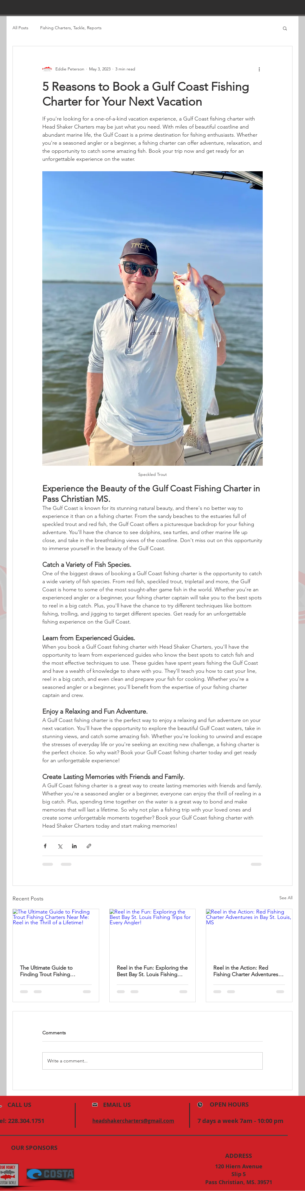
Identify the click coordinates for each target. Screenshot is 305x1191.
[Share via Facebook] (45, 846)
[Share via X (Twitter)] (60, 846)
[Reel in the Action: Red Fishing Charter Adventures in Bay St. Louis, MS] (249, 933)
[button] (285, 28)
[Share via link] (89, 846)
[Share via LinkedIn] (74, 846)
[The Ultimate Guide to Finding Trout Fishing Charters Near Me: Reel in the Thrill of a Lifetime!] (56, 933)
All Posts (20, 27)
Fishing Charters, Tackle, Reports (71, 27)
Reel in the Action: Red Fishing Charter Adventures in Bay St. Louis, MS (248, 971)
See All (285, 897)
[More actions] (259, 68)
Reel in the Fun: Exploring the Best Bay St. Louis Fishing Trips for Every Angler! (152, 971)
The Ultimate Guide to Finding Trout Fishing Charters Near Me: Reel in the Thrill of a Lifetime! (55, 971)
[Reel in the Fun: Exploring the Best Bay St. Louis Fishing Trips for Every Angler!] (153, 933)
